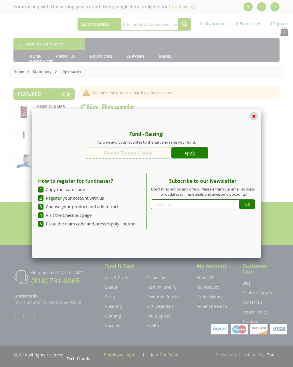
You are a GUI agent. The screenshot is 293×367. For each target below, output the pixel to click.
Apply (190, 153)
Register (54, 198)
